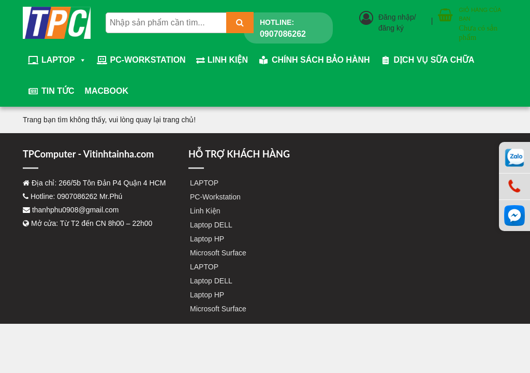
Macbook (106, 91)
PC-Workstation (148, 59)
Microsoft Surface (218, 253)
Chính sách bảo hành (321, 59)
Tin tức (58, 91)
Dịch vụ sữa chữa (434, 59)
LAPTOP (63, 60)
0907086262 (283, 34)
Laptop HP (207, 239)
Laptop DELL (211, 225)
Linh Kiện (228, 59)
